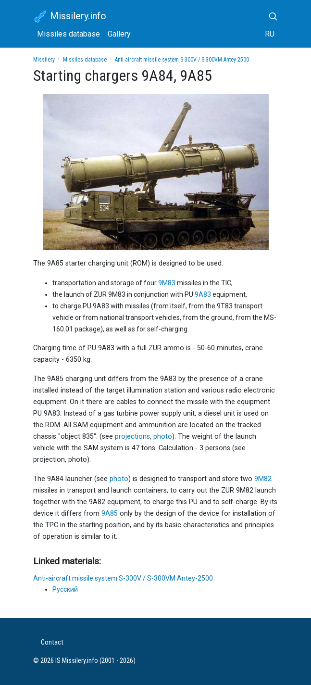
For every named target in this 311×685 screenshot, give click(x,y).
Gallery (119, 33)
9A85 (109, 513)
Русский (65, 589)
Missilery (44, 59)
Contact (52, 642)
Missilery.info (69, 17)
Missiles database (68, 33)
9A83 (203, 294)
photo (162, 436)
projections (132, 436)
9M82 (263, 479)
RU (269, 33)
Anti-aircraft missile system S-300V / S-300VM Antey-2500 (182, 59)
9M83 (166, 283)
